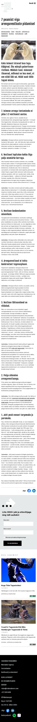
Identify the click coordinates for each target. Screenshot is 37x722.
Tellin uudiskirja (12, 543)
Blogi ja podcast (7, 677)
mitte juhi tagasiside (17, 348)
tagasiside (4, 36)
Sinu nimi (6, 520)
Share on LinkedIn (34, 490)
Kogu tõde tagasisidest (11, 585)
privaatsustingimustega (18, 537)
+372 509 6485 (6, 692)
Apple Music (19, 715)
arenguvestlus (5, 31)
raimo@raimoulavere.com (9, 688)
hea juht (18, 31)
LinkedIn (12, 710)
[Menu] (35, 3)
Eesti (12, 31)
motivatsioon (19, 34)
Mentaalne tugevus (7, 665)
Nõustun (16, 537)
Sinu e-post (7, 529)
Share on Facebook (29, 490)
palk (26, 34)
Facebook (8, 710)
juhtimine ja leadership (8, 594)
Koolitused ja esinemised (9, 672)
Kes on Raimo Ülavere (8, 681)
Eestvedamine (5, 668)
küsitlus (11, 34)
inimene (3, 642)
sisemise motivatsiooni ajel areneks (23, 398)
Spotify (14, 715)
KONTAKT (4, 685)
